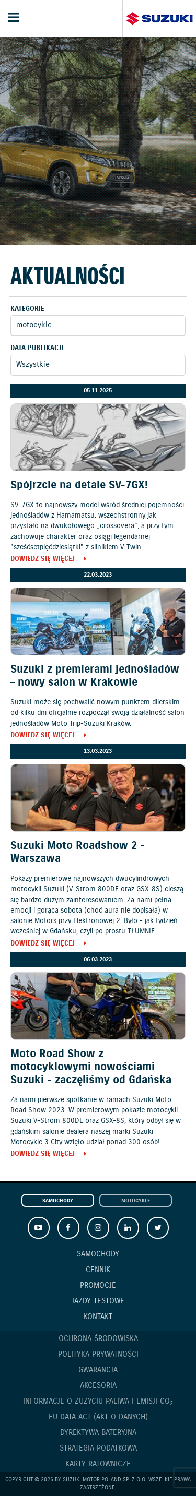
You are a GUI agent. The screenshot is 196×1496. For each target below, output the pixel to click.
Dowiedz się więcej (42, 559)
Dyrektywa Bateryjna (98, 1433)
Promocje (98, 1285)
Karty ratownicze (98, 1464)
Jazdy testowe (98, 1301)
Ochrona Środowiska (98, 1339)
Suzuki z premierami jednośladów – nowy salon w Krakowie (94, 676)
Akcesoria (98, 1386)
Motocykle (135, 1201)
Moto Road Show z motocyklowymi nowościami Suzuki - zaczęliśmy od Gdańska (90, 1067)
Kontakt (98, 1317)
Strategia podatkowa (98, 1448)
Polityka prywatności (98, 1354)
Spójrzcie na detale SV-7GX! (79, 485)
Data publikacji (36, 348)
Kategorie (27, 309)
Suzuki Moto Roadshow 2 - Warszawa (77, 852)
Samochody (57, 1201)
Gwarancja (98, 1370)
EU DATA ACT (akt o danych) (98, 1417)
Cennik (98, 1270)
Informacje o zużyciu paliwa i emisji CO (98, 1401)
